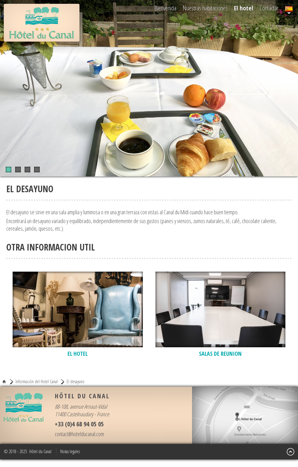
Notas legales (70, 451)
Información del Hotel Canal (36, 381)
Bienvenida (165, 8)
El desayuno (76, 381)
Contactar (269, 8)
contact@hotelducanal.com (79, 434)
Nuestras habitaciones (205, 8)
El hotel (243, 8)
